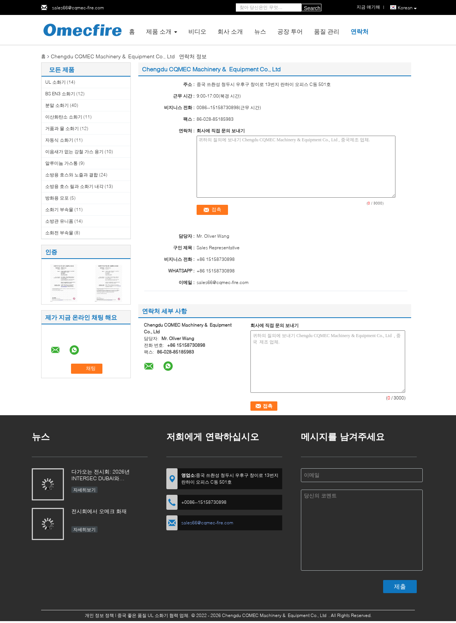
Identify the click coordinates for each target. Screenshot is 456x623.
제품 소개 (159, 31)
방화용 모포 (57, 198)
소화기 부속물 (59, 209)
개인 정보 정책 (99, 615)
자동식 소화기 (59, 140)
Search (312, 8)
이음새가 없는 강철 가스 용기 (74, 151)
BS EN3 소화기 (60, 93)
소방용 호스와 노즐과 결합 (71, 175)
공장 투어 (290, 31)
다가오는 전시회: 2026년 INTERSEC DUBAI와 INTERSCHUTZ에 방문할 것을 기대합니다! (106, 475)
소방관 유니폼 (59, 221)
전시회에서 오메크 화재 (99, 511)
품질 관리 (326, 31)
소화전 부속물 (59, 232)
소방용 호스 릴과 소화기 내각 (74, 186)
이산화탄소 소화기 (63, 117)
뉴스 (260, 31)
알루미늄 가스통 (61, 163)
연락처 (360, 31)
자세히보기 (84, 490)
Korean (407, 8)
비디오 (197, 31)
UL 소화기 (55, 82)
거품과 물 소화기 (62, 128)
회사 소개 (230, 31)
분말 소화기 (57, 105)
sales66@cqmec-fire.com (78, 7)
